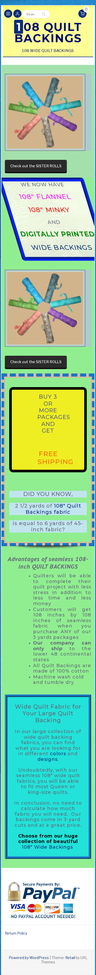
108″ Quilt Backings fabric (53, 509)
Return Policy (16, 933)
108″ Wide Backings (47, 847)
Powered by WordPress (29, 957)
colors (58, 753)
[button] (17, 14)
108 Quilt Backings (48, 32)
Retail (70, 957)
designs (47, 759)
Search (44, 14)
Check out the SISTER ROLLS (35, 166)
